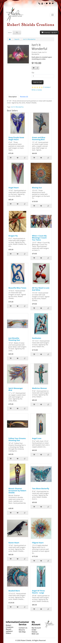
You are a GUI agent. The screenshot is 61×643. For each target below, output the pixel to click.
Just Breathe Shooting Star (14, 339)
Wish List (35, 634)
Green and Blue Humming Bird (38, 138)
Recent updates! (9, 630)
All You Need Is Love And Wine (40, 289)
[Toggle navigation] (52, 15)
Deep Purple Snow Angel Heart (16, 138)
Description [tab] (13, 97)
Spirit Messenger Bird (16, 389)
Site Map (22, 632)
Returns (22, 630)
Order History (34, 631)
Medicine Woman (39, 388)
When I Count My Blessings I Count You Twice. (39, 238)
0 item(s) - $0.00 (48, 32)
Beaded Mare (14, 591)
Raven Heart (14, 542)
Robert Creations (9, 626)
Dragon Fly (13, 236)
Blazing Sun (37, 187)
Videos (8, 633)
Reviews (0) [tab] (24, 97)
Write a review (37, 90)
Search (16, 39)
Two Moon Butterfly (40, 488)
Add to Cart (37, 82)
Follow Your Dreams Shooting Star (17, 439)
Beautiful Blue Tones (17, 288)
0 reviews (46, 87)
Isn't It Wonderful (29, 39)
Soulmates (36, 338)
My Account (36, 628)
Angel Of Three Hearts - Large (38, 592)
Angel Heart (14, 187)
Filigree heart (38, 542)
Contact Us (23, 628)
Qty (33, 72)
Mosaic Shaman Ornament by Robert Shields (17, 490)
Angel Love (36, 438)
